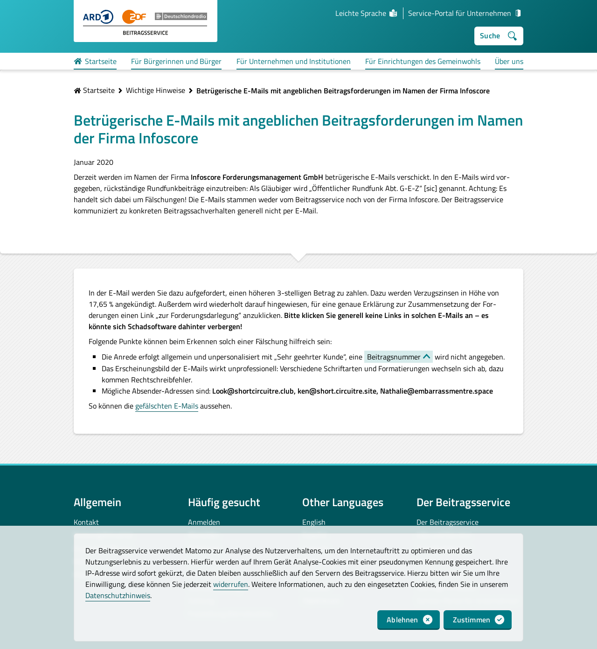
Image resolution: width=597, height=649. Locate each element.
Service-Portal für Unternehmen (465, 13)
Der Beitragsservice (448, 522)
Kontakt (86, 522)
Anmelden (204, 522)
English (314, 522)
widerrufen (230, 584)
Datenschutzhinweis (117, 595)
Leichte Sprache (366, 13)
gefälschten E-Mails (166, 405)
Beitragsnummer (394, 356)
